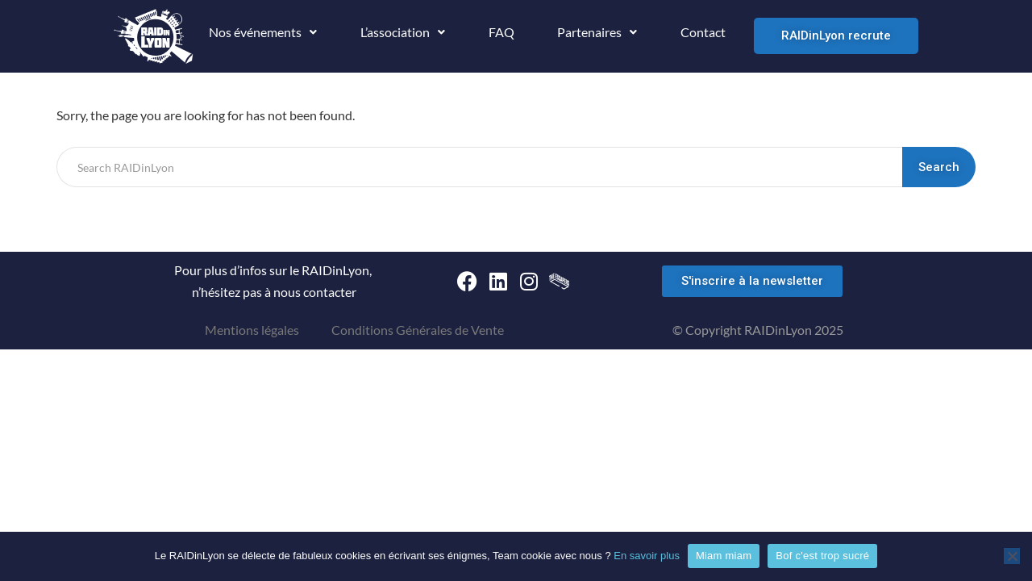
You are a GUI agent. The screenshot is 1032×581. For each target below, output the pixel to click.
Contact (703, 32)
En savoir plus (647, 556)
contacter (329, 291)
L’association (402, 32)
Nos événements (263, 32)
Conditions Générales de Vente (417, 329)
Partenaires (597, 32)
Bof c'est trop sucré (822, 556)
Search (938, 167)
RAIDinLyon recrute (836, 35)
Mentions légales (252, 329)
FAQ (501, 32)
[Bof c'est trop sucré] (1012, 556)
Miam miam (723, 556)
